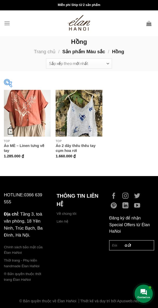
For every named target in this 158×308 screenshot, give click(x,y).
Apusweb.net (128, 301)
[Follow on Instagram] (126, 196)
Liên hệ (62, 221)
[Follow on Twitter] (138, 196)
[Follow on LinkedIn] (126, 206)
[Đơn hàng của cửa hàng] (79, 63)
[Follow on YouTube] (138, 206)
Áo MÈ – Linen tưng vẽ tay (24, 148)
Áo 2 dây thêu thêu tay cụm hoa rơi (76, 148)
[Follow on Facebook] (115, 196)
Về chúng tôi (66, 214)
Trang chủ (44, 51)
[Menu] (8, 23)
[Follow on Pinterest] (115, 206)
